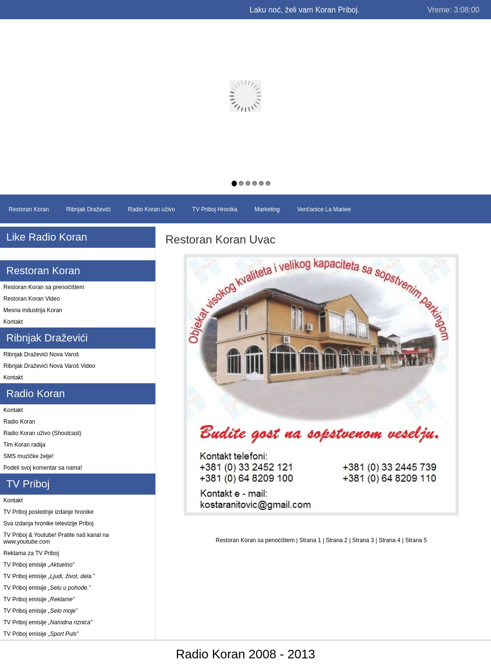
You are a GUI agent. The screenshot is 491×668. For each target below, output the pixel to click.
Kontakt (13, 321)
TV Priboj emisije (38, 564)
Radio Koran (19, 421)
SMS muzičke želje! (28, 456)
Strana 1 (311, 540)
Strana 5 (416, 540)
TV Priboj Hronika (214, 209)
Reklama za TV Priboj (31, 553)
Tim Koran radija (24, 444)
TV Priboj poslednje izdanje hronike (48, 512)
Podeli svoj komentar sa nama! (42, 467)
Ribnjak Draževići (88, 209)
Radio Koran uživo (151, 209)
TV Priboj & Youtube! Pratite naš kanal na (56, 538)
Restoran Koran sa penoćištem (256, 540)
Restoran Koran (29, 209)
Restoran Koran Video (31, 298)
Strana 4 (390, 540)
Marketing (267, 209)
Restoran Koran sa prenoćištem (43, 287)
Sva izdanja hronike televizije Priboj (48, 523)
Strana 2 (337, 540)
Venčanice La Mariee (324, 209)
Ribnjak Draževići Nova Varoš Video (49, 366)
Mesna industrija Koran (32, 310)
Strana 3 (364, 540)
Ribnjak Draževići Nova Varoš (41, 354)
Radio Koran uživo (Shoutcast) (42, 433)
